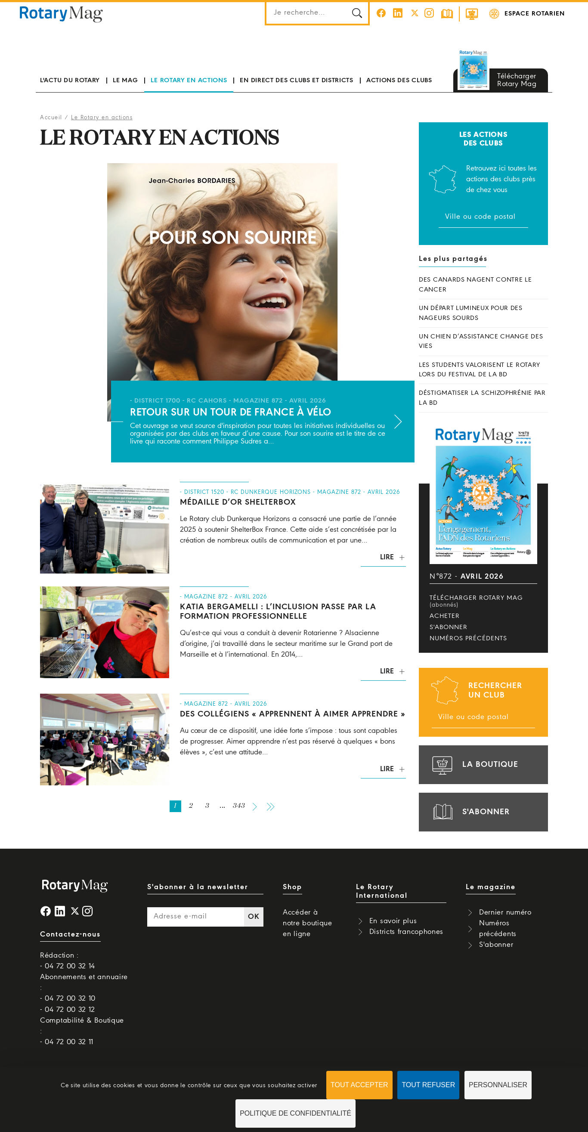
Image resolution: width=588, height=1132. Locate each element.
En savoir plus (393, 921)
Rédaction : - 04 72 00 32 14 (67, 961)
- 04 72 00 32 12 (67, 1010)
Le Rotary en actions (189, 80)
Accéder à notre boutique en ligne (307, 923)
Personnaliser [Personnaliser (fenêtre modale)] (498, 1085)
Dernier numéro (505, 913)
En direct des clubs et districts (296, 80)
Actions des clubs (399, 80)
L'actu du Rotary (70, 80)
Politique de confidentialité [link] (295, 1113)
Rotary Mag (61, 14)
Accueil (51, 118)
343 (239, 806)
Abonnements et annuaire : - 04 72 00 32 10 (84, 988)
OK (253, 917)
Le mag (125, 80)
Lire (387, 557)
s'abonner (470, 812)
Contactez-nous (70, 934)
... (223, 806)
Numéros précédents (468, 638)
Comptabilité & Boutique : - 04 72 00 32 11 (82, 1031)
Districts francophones (406, 932)
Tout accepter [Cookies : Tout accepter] (359, 1085)
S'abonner (448, 627)
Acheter (445, 616)
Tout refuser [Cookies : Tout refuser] (428, 1085)
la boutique (474, 765)
